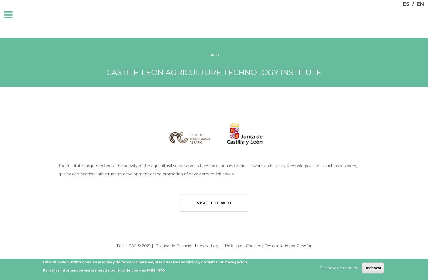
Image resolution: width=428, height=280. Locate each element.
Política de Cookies (243, 245)
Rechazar (372, 269)
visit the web (214, 203)
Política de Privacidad (175, 245)
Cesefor (304, 245)
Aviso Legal (210, 245)
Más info (156, 271)
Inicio (214, 55)
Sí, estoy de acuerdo (339, 268)
